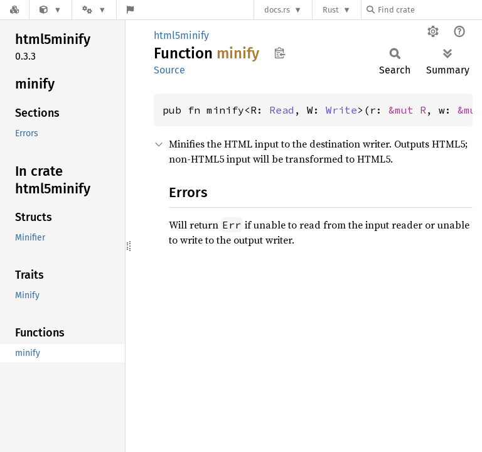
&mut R (407, 110)
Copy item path (279, 52)
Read (281, 110)
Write (341, 110)
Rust (331, 9)
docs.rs (277, 9)
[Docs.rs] (14, 9)
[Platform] (94, 9)
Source (169, 70)
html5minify (181, 35)
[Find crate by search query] (429, 9)
